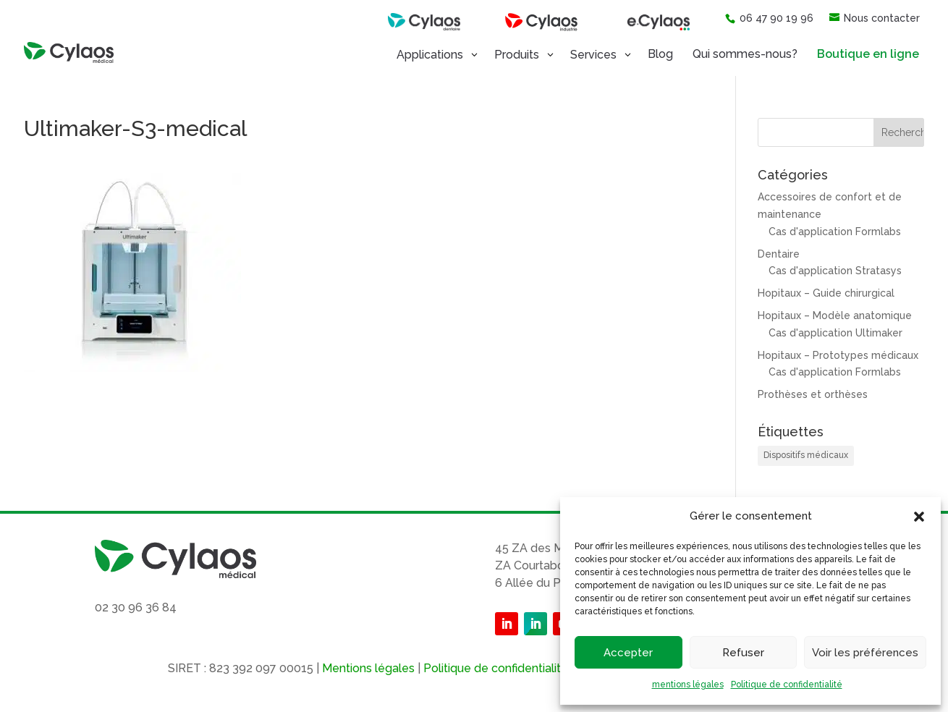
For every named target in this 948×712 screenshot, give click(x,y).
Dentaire (779, 254)
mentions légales (688, 684)
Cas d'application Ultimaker (835, 333)
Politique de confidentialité (786, 684)
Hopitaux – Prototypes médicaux (838, 355)
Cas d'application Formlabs (835, 231)
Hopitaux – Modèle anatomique (835, 315)
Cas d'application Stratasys (835, 270)
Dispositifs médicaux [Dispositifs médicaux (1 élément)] (805, 455)
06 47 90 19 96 (769, 18)
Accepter (628, 652)
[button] (919, 516)
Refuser (743, 652)
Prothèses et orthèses (813, 394)
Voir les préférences (865, 652)
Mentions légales (368, 668)
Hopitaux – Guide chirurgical (826, 293)
